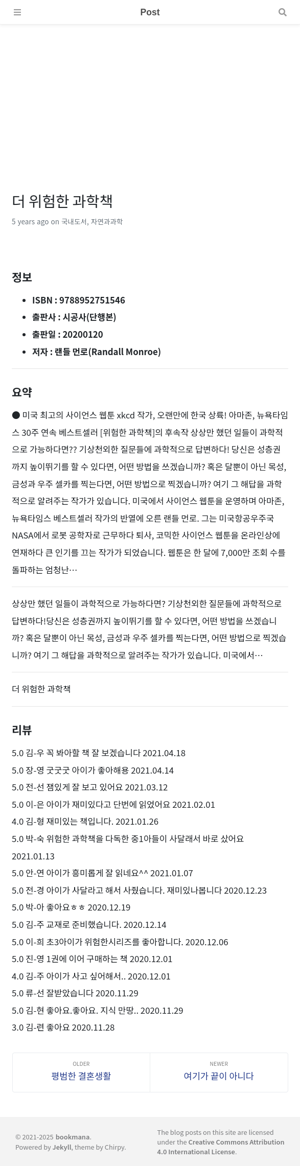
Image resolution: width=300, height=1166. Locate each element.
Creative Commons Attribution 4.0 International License (220, 1146)
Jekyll (62, 1147)
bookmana (73, 1136)
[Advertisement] (150, 96)
